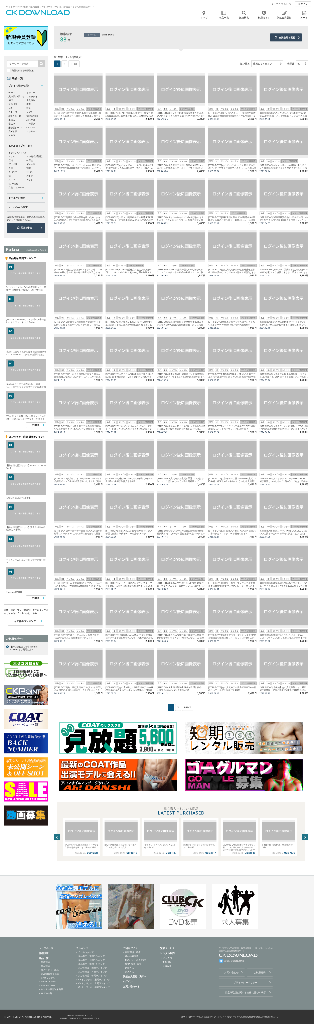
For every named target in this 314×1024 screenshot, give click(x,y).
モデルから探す (16, 198)
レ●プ (29, 112)
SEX (10, 100)
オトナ (29, 176)
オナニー (30, 92)
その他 (11, 135)
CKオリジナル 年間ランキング (94, 987)
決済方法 (129, 968)
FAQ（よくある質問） (136, 960)
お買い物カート (131, 986)
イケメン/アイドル (17, 152)
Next (305, 837)
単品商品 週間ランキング (91, 956)
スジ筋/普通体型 (34, 156)
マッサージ (31, 131)
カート (304, 17)
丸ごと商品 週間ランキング (92, 968)
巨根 (10, 160)
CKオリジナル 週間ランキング (94, 979)
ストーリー (13, 112)
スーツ (11, 180)
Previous (57, 837)
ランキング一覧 (86, 952)
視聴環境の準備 (133, 952)
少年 (10, 168)
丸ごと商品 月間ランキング (92, 972)
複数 (28, 104)
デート (11, 92)
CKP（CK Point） (134, 964)
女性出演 (12, 104)
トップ (204, 17)
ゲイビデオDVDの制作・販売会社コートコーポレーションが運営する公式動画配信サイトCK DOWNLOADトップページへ (38, 13)
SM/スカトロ (14, 116)
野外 (28, 108)
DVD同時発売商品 (50, 974)
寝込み (11, 123)
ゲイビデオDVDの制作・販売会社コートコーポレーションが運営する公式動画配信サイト (50, 6)
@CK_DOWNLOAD (234, 961)
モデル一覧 (46, 993)
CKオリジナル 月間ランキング (94, 983)
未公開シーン (15, 127)
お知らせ (166, 966)
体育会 (29, 160)
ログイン (303, 4)
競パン (29, 172)
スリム (11, 156)
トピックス (166, 958)
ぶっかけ (30, 120)
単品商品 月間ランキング (91, 960)
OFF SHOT (32, 127)
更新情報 (166, 962)
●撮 (10, 108)
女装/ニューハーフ (17, 187)
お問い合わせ (231, 972)
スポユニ (12, 172)
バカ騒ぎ (30, 123)
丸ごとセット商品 (50, 970)
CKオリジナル (48, 978)
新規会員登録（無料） (135, 976)
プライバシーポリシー (245, 982)
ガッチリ (12, 164)
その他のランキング (25, 621)
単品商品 (45, 966)
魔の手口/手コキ (16, 96)
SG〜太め (13, 183)
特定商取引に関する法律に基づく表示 (245, 992)
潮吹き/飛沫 (32, 116)
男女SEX (30, 100)
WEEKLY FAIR (48, 981)
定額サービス (167, 948)
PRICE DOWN (48, 985)
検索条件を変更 (287, 37)
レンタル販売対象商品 (52, 989)
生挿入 (11, 120)
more (35, 424)
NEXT (73, 63)
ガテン (29, 180)
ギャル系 (30, 164)
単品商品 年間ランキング (91, 964)
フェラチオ (31, 96)
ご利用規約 (260, 972)
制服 (28, 168)
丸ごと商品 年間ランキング (92, 975)
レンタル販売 (167, 953)
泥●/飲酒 (12, 131)
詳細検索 (26, 228)
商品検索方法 (131, 956)
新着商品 (45, 962)
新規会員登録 (284, 17)
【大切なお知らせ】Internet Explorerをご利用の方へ (23, 648)
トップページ (46, 948)
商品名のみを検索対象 (23, 70)
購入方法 (129, 972)
